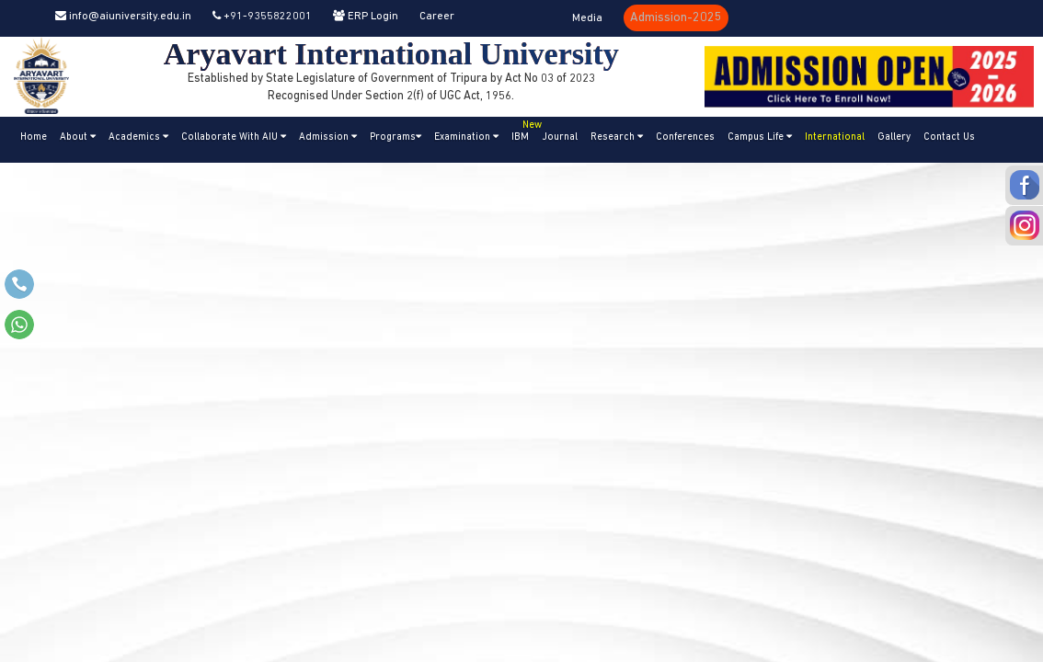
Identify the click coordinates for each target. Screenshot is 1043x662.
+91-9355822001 (262, 16)
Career (436, 16)
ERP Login (365, 16)
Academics (138, 137)
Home (33, 137)
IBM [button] (523, 130)
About (78, 137)
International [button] (835, 137)
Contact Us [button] (949, 137)
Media (587, 18)
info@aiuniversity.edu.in (123, 16)
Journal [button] (560, 137)
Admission (328, 137)
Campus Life (760, 137)
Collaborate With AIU (233, 137)
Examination (466, 137)
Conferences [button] (685, 137)
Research (616, 137)
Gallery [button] (894, 137)
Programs (395, 137)
